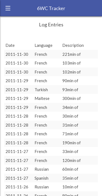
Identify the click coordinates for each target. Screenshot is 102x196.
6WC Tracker (51, 8)
